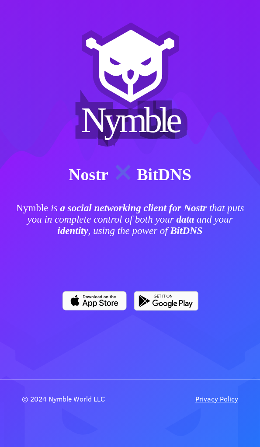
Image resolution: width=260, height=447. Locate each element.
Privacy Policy (216, 398)
